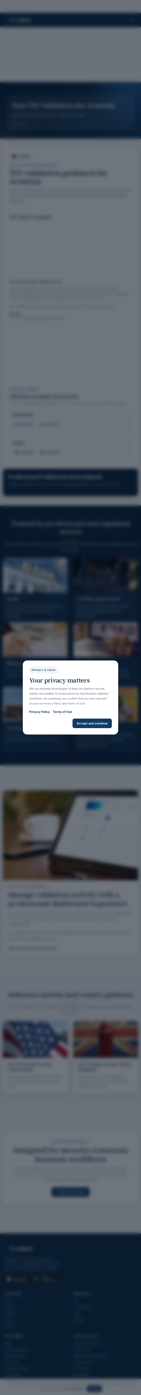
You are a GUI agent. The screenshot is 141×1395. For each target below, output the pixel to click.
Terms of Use (62, 712)
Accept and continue (92, 723)
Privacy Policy (39, 712)
